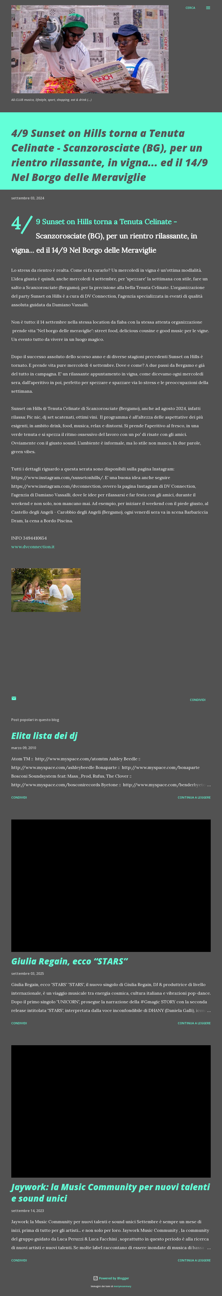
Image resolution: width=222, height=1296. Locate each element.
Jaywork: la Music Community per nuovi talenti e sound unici (110, 1192)
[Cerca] (190, 7)
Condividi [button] (198, 700)
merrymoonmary (122, 1286)
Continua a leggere (194, 797)
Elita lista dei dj (44, 736)
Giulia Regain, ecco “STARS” (69, 961)
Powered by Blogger (111, 1278)
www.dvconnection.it (33, 546)
